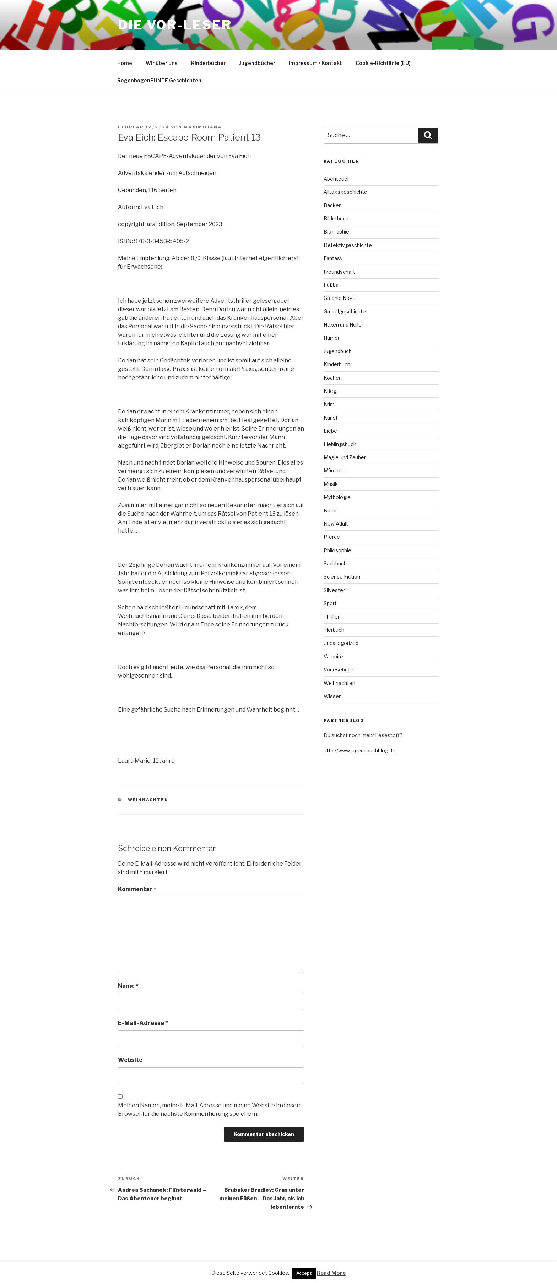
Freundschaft (339, 272)
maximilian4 (203, 127)
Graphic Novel (340, 298)
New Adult (336, 524)
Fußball (332, 285)
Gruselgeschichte (345, 311)
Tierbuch (334, 630)
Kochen (333, 378)
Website (130, 1060)
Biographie (336, 232)
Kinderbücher (208, 63)
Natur (330, 511)
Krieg (330, 391)
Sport (330, 603)
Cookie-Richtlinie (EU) (383, 63)
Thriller (332, 617)
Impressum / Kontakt (315, 63)
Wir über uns (162, 63)
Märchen (334, 470)
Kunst (331, 418)
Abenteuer (336, 179)
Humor (332, 338)
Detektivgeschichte (348, 245)
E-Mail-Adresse (143, 1023)
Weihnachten (148, 799)
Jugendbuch (338, 351)
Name (128, 985)
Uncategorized (341, 643)
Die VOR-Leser (175, 25)
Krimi (330, 404)
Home (124, 63)
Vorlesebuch (338, 670)
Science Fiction (342, 577)
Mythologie (337, 497)
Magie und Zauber (345, 457)
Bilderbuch (336, 218)
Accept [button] (304, 1273)
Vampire (333, 656)
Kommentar (137, 889)
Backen (333, 205)
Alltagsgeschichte (345, 192)
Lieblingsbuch (340, 444)
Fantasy (333, 258)
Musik (331, 484)
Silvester (334, 590)
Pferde (332, 537)
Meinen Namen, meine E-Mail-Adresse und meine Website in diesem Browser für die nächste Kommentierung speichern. (210, 1109)
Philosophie (337, 550)
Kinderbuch (337, 364)
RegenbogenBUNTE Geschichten (159, 80)
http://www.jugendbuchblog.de (359, 750)
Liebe (330, 431)
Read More (331, 1273)
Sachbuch (335, 563)
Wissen (333, 696)
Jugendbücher (257, 63)
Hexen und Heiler (343, 325)
